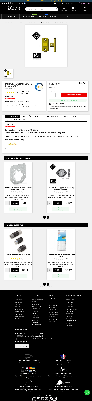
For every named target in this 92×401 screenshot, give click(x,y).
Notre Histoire (70, 300)
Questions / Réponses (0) (26, 92)
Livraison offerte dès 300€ (64, 3)
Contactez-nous (22, 346)
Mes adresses (53, 312)
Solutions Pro (84, 3)
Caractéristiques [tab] (30, 116)
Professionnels (36, 309)
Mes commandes (54, 303)
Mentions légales (71, 309)
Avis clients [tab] (70, 116)
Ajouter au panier (74, 95)
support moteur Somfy (15, 105)
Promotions (18, 302)
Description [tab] (13, 116)
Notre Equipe (70, 302)
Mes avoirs (52, 310)
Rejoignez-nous (71, 321)
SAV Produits (19, 314)
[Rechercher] (41, 9)
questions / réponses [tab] (18, 120)
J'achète (15, 203)
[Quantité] (51, 95)
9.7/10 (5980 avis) (13, 3)
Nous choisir (36, 320)
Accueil (7, 149)
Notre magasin (21, 342)
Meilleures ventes (20, 309)
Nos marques (19, 300)
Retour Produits (20, 312)
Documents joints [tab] (52, 116)
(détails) (57, 1)
